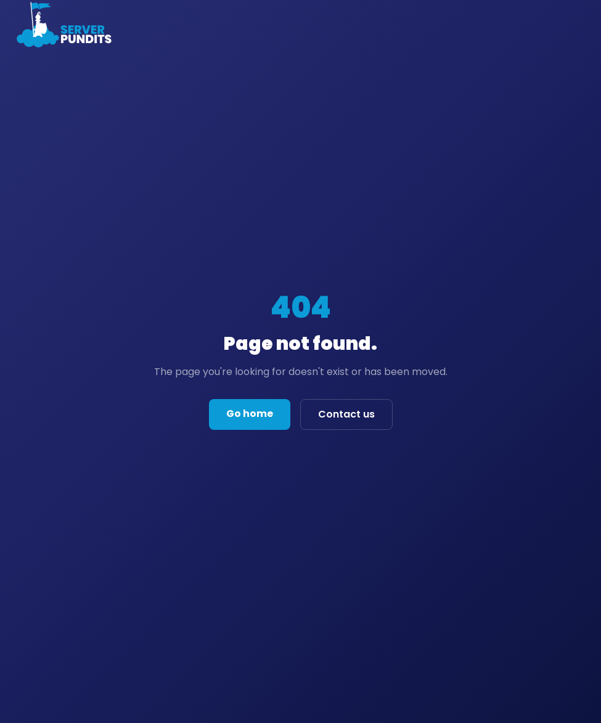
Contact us (346, 414)
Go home (249, 413)
